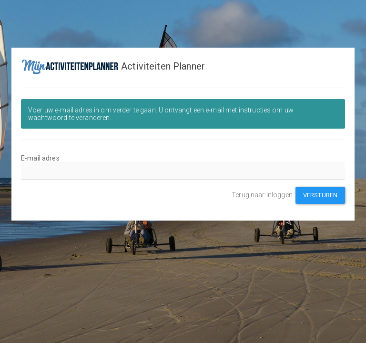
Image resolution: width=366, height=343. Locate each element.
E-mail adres (40, 158)
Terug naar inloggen (262, 195)
